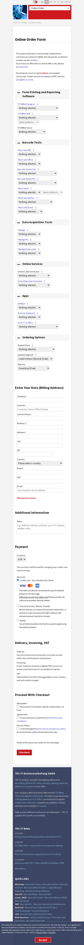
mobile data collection (25, 802)
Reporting (19, 891)
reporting (63, 783)
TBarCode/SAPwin (26, 198)
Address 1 (22, 423)
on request (41, 805)
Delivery (23, 364)
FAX (18, 477)
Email (20, 486)
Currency (21, 555)
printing (46, 783)
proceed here (22, 66)
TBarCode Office (25, 159)
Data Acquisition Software (37, 891)
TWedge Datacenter (27, 249)
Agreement (22, 714)
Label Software (54, 887)
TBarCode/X (23, 188)
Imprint (52, 932)
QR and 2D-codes (33, 783)
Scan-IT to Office (25, 322)
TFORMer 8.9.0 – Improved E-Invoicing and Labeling (39, 845)
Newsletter (22, 703)
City (19, 441)
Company (22, 396)
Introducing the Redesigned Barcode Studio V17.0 (38, 836)
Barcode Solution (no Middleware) (49, 904)
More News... (21, 868)
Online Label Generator (30, 271)
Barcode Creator (33, 884)
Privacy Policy (42, 932)
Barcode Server (22, 900)
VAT (18, 673)
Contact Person (24, 414)
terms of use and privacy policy (51, 728)
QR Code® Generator (35, 920)
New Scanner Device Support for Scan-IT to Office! (38, 854)
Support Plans (26, 345)
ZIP (19, 450)
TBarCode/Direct (25, 207)
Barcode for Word (50, 884)
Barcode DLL (26, 904)
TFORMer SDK (24, 113)
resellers (34, 60)
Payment (21, 577)
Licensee (21, 405)
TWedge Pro (23, 239)
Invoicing (21, 662)
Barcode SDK (45, 894)
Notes (19, 521)
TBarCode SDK (24, 150)
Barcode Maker (31, 894)
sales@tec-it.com (24, 79)
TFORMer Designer (26, 104)
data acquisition (27, 786)
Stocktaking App (22, 910)
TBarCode (19, 796)
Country (21, 459)
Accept (43, 940)
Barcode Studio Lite (27, 169)
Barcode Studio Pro (26, 178)
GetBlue (21, 303)
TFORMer (59, 792)
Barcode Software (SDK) (35, 887)
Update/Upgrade (27, 355)
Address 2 (21, 432)
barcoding (20, 783)
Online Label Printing (40, 917)
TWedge (21, 230)
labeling (54, 783)
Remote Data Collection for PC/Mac (41, 907)
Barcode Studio (36, 796)
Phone (20, 468)
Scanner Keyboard (26, 313)
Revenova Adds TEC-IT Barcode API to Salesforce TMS (39, 863)
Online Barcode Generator (30, 281)
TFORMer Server (27, 127)
